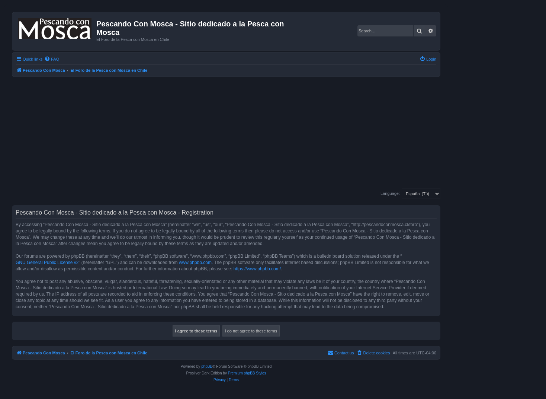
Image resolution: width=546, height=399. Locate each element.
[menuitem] (51, 59)
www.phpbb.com (195, 262)
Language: (390, 193)
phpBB (206, 366)
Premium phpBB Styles (247, 373)
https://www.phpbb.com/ (257, 268)
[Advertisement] (235, 133)
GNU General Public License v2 (47, 262)
